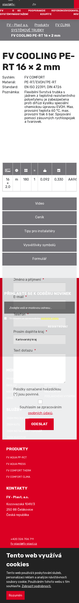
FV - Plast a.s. (17, 25)
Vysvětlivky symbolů (39, 245)
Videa (70, 10)
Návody (11, 391)
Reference (58, 10)
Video (39, 203)
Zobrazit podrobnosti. (36, 586)
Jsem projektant (17, 418)
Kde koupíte (45, 12)
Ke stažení (22, 12)
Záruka (49, 378)
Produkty (42, 25)
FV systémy (6, 12)
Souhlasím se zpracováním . (34, 318)
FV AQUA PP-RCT (16, 457)
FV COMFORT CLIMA (18, 476)
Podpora (34, 10)
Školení (11, 385)
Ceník (39, 217)
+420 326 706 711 (22, 539)
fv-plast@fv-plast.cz (24, 543)
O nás (14, 12)
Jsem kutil (13, 424)
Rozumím (15, 595)
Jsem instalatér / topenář (24, 431)
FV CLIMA (62, 25)
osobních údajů (50, 318)
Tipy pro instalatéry (39, 231)
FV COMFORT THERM (18, 470)
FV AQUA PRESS (16, 464)
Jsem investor (16, 437)
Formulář (39, 259)
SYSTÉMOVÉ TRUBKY (27, 30)
